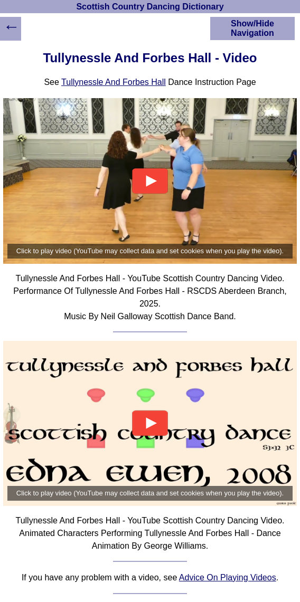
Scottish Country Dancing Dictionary (149, 6)
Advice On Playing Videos (227, 577)
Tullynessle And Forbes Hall (113, 82)
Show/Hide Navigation (252, 28)
